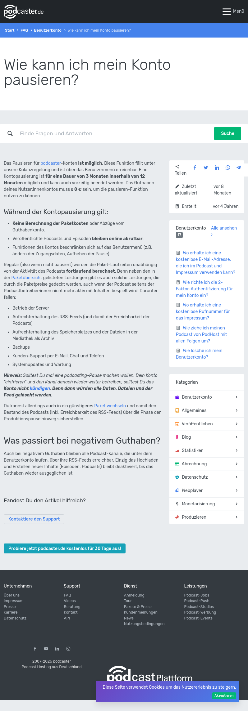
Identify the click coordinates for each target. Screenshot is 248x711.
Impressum (14, 601)
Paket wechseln (110, 406)
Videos (70, 601)
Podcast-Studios (199, 607)
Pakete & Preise (138, 607)
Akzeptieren (223, 696)
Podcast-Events (198, 618)
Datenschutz (15, 618)
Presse (10, 607)
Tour (128, 601)
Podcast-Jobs (196, 595)
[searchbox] (113, 133)
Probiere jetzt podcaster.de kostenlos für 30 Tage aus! (64, 548)
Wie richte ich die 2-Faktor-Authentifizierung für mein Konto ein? (204, 289)
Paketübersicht (26, 277)
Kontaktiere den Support (34, 519)
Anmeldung (134, 595)
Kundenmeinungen (141, 612)
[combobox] (113, 133)
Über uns (12, 595)
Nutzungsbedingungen (144, 624)
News (129, 618)
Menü (232, 11)
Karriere (11, 612)
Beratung (72, 607)
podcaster (50, 163)
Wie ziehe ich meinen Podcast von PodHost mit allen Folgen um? (201, 334)
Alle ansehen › (224, 231)
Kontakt (71, 612)
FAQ (24, 30)
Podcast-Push (196, 601)
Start (9, 30)
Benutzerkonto (47, 30)
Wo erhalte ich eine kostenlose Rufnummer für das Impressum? (203, 311)
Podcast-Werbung (200, 612)
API (67, 618)
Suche (227, 133)
